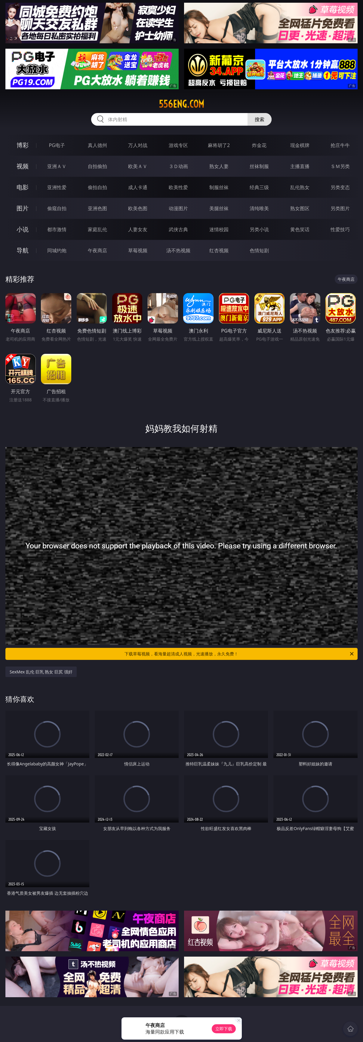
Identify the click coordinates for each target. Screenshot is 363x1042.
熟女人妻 (219, 166)
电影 (23, 187)
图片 (23, 208)
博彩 (23, 145)
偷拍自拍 (97, 187)
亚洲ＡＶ (56, 166)
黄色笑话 (299, 229)
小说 (23, 229)
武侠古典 (178, 229)
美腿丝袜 (219, 208)
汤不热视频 (178, 250)
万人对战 (137, 145)
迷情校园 (219, 229)
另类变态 (340, 187)
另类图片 (340, 208)
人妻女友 (137, 229)
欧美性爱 (178, 187)
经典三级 (259, 187)
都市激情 (56, 229)
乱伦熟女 (299, 187)
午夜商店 (97, 250)
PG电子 (57, 145)
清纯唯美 (259, 208)
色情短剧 (259, 250)
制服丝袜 (219, 187)
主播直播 (299, 166)
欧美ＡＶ (137, 166)
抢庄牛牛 (340, 145)
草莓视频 (137, 250)
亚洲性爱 (56, 187)
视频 (23, 166)
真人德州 (97, 145)
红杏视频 (219, 250)
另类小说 (259, 229)
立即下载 (223, 1028)
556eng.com (181, 104)
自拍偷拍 (97, 166)
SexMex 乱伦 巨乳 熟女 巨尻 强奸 (41, 672)
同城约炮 (56, 250)
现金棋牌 (299, 145)
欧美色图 (137, 208)
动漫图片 (178, 208)
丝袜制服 (259, 166)
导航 (23, 250)
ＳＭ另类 (340, 166)
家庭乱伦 (97, 229)
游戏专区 (178, 145)
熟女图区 (299, 208)
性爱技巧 (340, 229)
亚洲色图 (97, 208)
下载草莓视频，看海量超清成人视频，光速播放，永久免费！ (239, 653)
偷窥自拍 (56, 208)
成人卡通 (137, 187)
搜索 (259, 119)
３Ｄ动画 (178, 166)
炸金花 (259, 145)
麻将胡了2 (219, 145)
